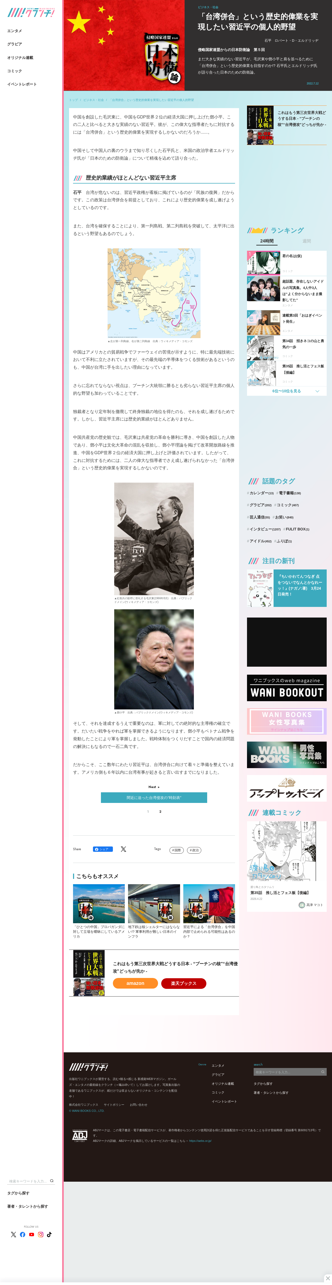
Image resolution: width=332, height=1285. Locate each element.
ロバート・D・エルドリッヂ (296, 40)
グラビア (14, 44)
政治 (195, 850)
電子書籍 (290, 493)
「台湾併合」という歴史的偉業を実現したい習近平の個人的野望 (151, 99)
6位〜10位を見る (287, 391)
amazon (135, 983)
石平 (268, 40)
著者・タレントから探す (27, 1206)
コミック (14, 71)
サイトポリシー (114, 1104)
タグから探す (18, 1193)
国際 (177, 850)
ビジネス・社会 (93, 99)
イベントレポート (22, 84)
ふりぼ (284, 541)
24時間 (267, 241)
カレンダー (262, 493)
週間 (307, 241)
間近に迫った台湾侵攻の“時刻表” (154, 797)
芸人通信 (260, 517)
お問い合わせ (138, 1104)
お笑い (284, 517)
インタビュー (265, 529)
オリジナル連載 (20, 58)
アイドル (261, 541)
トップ (73, 99)
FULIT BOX (297, 529)
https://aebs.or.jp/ (200, 1140)
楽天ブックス (184, 983)
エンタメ (14, 31)
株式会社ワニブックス (83, 1104)
